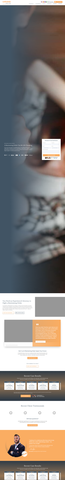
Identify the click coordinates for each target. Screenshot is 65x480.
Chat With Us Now (20, 312)
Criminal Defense (37, 3)
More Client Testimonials (32, 366)
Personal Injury (31, 3)
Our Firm (44, 3)
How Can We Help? (45, 149)
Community (60, 3)
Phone (52, 146)
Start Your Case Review (7, 312)
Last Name (53, 142)
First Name (44, 142)
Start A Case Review (40, 341)
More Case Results (9, 388)
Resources (54, 3)
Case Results (49, 3)
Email (43, 146)
